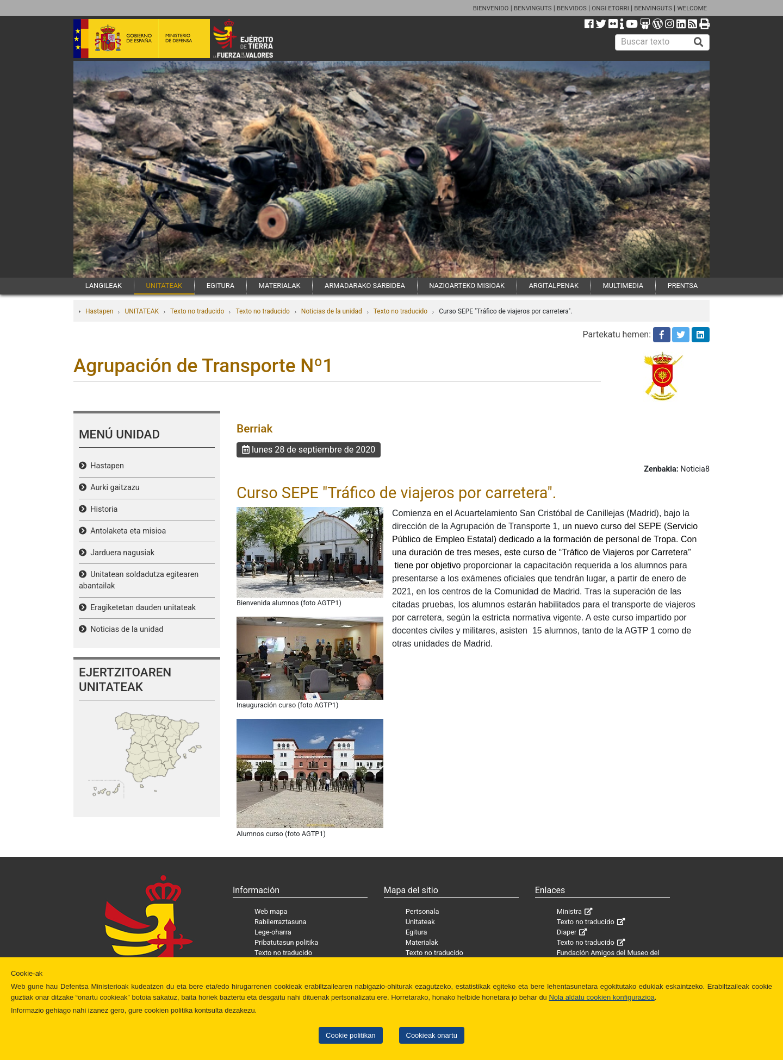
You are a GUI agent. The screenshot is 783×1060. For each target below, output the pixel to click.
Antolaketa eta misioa (126, 531)
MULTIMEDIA (623, 285)
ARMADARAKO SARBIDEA (365, 285)
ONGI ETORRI (610, 8)
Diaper (567, 932)
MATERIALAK (280, 285)
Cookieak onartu (431, 1035)
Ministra (569, 911)
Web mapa (271, 911)
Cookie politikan (350, 1035)
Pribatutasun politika (286, 942)
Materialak (422, 942)
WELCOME (692, 8)
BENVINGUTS (533, 8)
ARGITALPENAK (554, 285)
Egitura (416, 932)
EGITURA (220, 285)
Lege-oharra (272, 932)
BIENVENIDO (491, 8)
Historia (101, 509)
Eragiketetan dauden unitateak (141, 607)
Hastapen (99, 311)
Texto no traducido (197, 311)
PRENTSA (683, 285)
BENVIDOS (572, 8)
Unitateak (420, 922)
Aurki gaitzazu (113, 487)
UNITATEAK (164, 285)
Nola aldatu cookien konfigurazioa (601, 997)
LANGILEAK (103, 285)
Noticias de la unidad (331, 311)
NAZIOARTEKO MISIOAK (467, 285)
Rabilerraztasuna (280, 922)
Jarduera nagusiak (120, 552)
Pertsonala (422, 911)
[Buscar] (699, 42)
